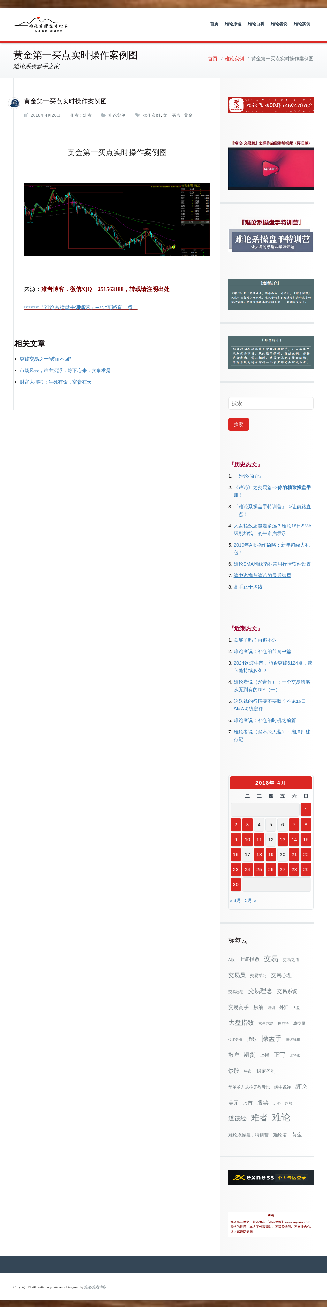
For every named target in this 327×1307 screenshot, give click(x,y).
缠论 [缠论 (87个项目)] (301, 1085)
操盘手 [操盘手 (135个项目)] (272, 1037)
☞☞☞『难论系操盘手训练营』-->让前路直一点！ (81, 305)
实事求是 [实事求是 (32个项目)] (266, 1022)
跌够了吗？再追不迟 (255, 638)
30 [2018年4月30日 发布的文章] (236, 883)
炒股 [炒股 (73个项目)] (233, 1069)
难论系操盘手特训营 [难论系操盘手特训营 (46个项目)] (248, 1133)
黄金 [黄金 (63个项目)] (297, 1133)
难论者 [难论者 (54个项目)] (280, 1133)
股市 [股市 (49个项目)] (248, 1101)
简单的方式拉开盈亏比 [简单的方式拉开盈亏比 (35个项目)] (249, 1085)
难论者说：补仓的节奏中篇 (262, 650)
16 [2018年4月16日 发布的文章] (236, 853)
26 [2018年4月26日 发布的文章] (271, 868)
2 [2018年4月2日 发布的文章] (235, 823)
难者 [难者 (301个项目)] (259, 1116)
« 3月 (235, 899)
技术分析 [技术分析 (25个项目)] (235, 1038)
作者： (76, 114)
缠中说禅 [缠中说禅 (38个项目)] (282, 1085)
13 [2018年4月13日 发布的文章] (282, 838)
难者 (87, 114)
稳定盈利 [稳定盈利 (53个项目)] (266, 1069)
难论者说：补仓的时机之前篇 (265, 719)
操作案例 (151, 114)
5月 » (250, 899)
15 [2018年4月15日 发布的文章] (306, 838)
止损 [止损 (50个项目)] (264, 1053)
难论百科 (256, 23)
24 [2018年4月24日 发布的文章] (247, 868)
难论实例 (302, 23)
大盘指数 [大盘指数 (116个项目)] (241, 1021)
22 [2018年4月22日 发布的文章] (306, 853)
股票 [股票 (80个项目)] (263, 1101)
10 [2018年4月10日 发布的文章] (247, 838)
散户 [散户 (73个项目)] (233, 1053)
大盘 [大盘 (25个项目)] (296, 1006)
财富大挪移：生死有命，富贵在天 (56, 380)
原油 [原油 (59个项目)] (258, 1006)
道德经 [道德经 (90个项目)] (237, 1117)
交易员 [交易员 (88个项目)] (237, 973)
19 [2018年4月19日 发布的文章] (271, 853)
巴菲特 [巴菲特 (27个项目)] (283, 1022)
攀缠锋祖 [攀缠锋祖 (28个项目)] (293, 1038)
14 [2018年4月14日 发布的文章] (294, 838)
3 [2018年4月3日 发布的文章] (247, 823)
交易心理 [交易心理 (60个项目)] (281, 974)
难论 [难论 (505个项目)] (281, 1116)
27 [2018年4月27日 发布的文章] (282, 868)
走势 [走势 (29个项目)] (277, 1102)
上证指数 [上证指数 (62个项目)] (249, 958)
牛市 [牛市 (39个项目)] (248, 1070)
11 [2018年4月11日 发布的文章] (259, 838)
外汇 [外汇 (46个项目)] (283, 1006)
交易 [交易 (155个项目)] (271, 957)
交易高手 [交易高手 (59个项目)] (238, 1006)
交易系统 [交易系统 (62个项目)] (287, 990)
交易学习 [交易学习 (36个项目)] (258, 974)
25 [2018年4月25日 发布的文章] (259, 868)
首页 (214, 23)
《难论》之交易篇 (253, 486)
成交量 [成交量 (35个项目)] (299, 1022)
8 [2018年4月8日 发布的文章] (306, 823)
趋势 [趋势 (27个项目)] (288, 1102)
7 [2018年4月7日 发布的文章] (294, 823)
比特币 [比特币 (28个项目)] (295, 1054)
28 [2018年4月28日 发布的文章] (294, 868)
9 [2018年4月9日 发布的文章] (235, 838)
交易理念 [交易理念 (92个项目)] (260, 989)
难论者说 (279, 23)
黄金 (188, 114)
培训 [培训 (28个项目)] (271, 1006)
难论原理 (233, 23)
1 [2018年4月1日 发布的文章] (306, 808)
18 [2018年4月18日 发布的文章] (259, 853)
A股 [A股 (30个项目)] (231, 958)
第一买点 (172, 114)
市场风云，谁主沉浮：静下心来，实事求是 (65, 368)
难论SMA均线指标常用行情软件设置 (272, 562)
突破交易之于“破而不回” (45, 357)
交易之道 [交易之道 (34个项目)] (291, 958)
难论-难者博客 (95, 1286)
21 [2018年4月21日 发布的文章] (294, 853)
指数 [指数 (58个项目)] (252, 1037)
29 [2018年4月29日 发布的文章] (306, 868)
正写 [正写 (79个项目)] (279, 1053)
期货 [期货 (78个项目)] (249, 1053)
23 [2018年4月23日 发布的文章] (236, 868)
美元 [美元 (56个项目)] (233, 1101)
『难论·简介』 (249, 474)
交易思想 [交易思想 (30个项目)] (236, 990)
